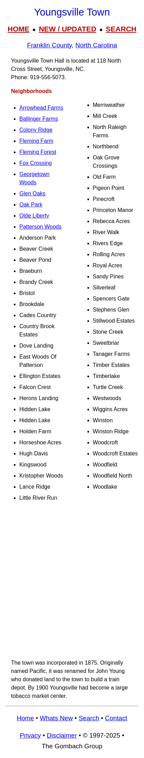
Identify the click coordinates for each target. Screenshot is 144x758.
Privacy (30, 735)
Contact (116, 718)
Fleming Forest (37, 152)
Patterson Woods (40, 227)
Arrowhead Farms (41, 108)
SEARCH (121, 29)
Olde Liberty (34, 216)
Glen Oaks (32, 193)
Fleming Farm (36, 141)
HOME (18, 29)
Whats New (56, 718)
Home (25, 718)
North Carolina (96, 45)
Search (89, 718)
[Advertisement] (72, 580)
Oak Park (30, 204)
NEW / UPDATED (67, 29)
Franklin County (49, 45)
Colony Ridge (35, 130)
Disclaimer (62, 735)
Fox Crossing (35, 163)
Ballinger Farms (38, 119)
